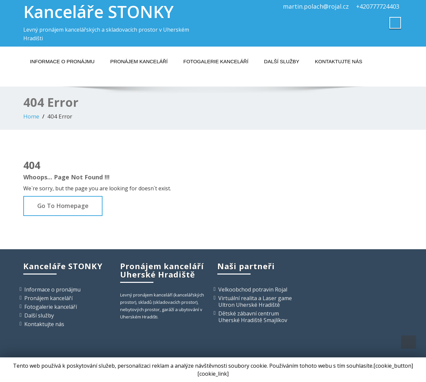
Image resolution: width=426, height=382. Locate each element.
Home (31, 116)
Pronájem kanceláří (139, 61)
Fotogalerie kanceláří (216, 61)
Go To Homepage (63, 206)
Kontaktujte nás (338, 61)
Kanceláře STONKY (98, 11)
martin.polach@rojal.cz (316, 6)
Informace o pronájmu (62, 61)
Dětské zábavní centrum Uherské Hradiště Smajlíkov (252, 317)
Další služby (281, 61)
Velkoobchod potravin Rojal (252, 289)
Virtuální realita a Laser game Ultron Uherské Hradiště (255, 301)
